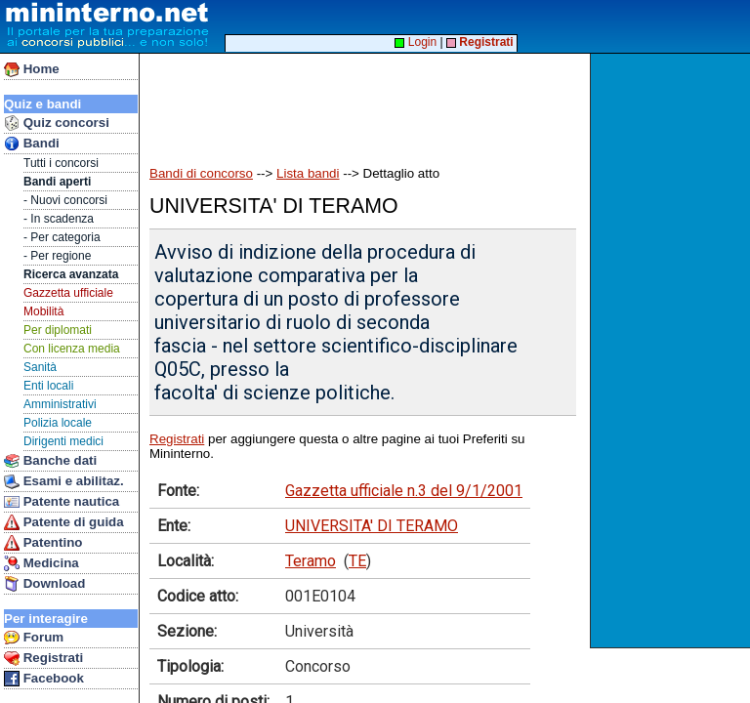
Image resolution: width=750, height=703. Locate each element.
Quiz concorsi (56, 123)
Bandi (32, 143)
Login (416, 42)
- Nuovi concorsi (65, 200)
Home (32, 69)
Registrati (43, 658)
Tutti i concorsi (61, 163)
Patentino (43, 543)
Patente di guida (64, 522)
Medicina (41, 563)
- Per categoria (62, 237)
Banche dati (50, 461)
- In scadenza (58, 219)
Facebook (44, 678)
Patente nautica (61, 502)
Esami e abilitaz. (64, 481)
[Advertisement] (672, 350)
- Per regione (57, 256)
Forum (33, 637)
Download (44, 584)
